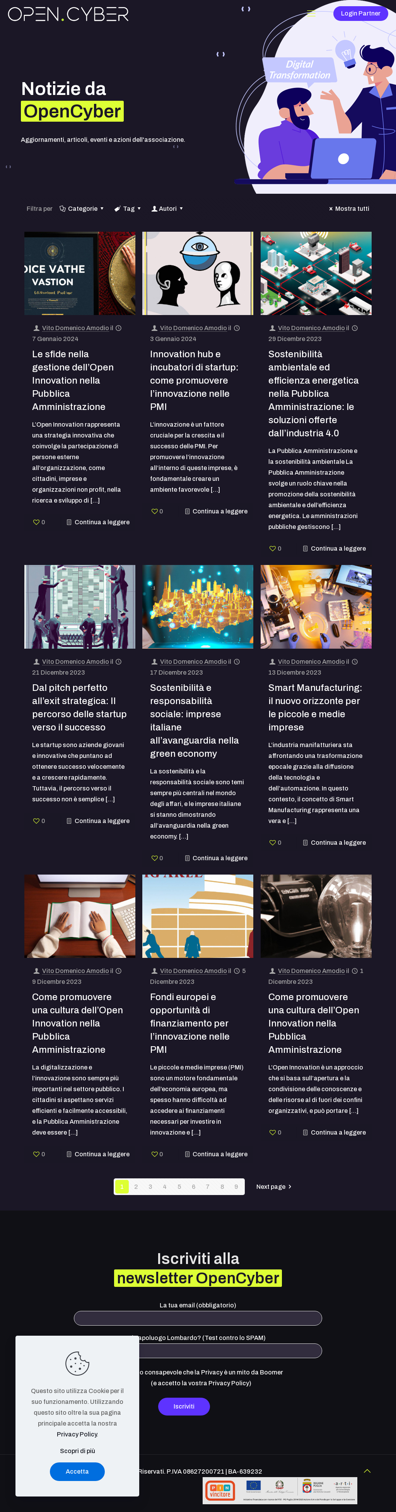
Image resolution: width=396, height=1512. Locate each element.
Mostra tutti (348, 208)
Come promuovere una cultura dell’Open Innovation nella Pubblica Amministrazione (77, 1023)
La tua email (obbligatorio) (198, 1314)
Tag (128, 208)
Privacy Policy (77, 1434)
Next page (275, 1186)
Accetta (77, 1471)
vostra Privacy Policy (218, 1383)
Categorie (82, 208)
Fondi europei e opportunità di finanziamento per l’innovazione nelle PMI (190, 1023)
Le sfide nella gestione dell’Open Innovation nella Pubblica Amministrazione (73, 380)
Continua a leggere (102, 522)
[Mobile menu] (311, 13)
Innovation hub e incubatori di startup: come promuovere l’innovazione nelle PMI (194, 380)
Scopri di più (77, 1451)
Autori (168, 208)
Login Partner (361, 13)
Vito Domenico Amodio (75, 328)
